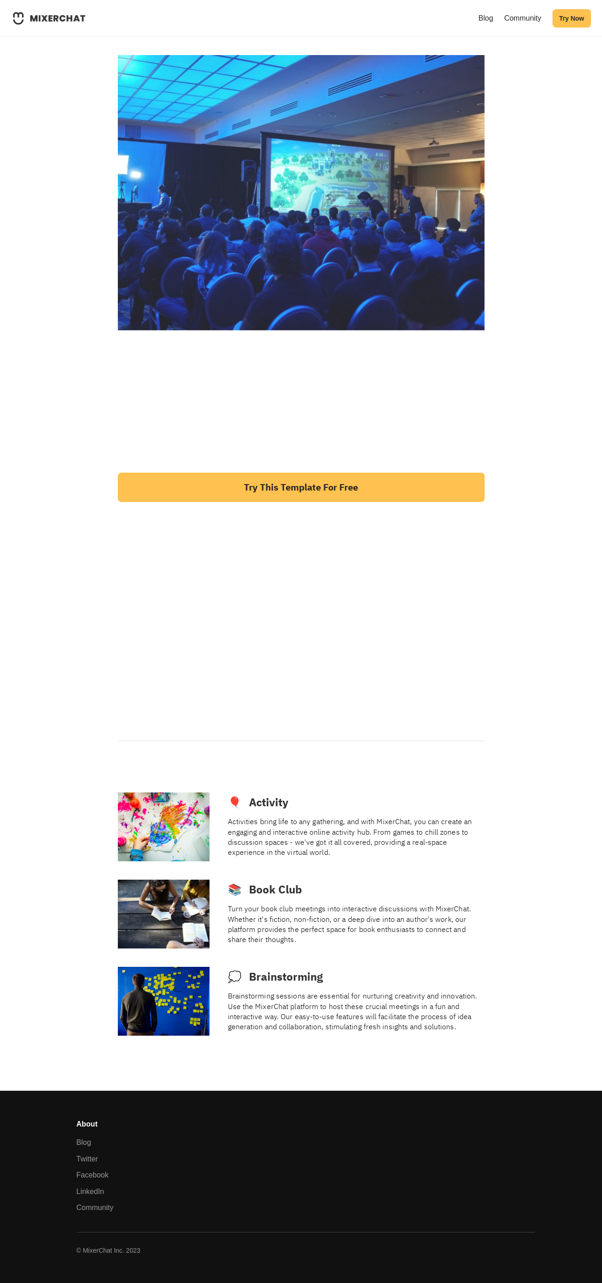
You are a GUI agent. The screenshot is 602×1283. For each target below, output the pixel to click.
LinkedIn (91, 1191)
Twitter (87, 1159)
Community (522, 18)
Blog (486, 18)
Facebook (93, 1175)
